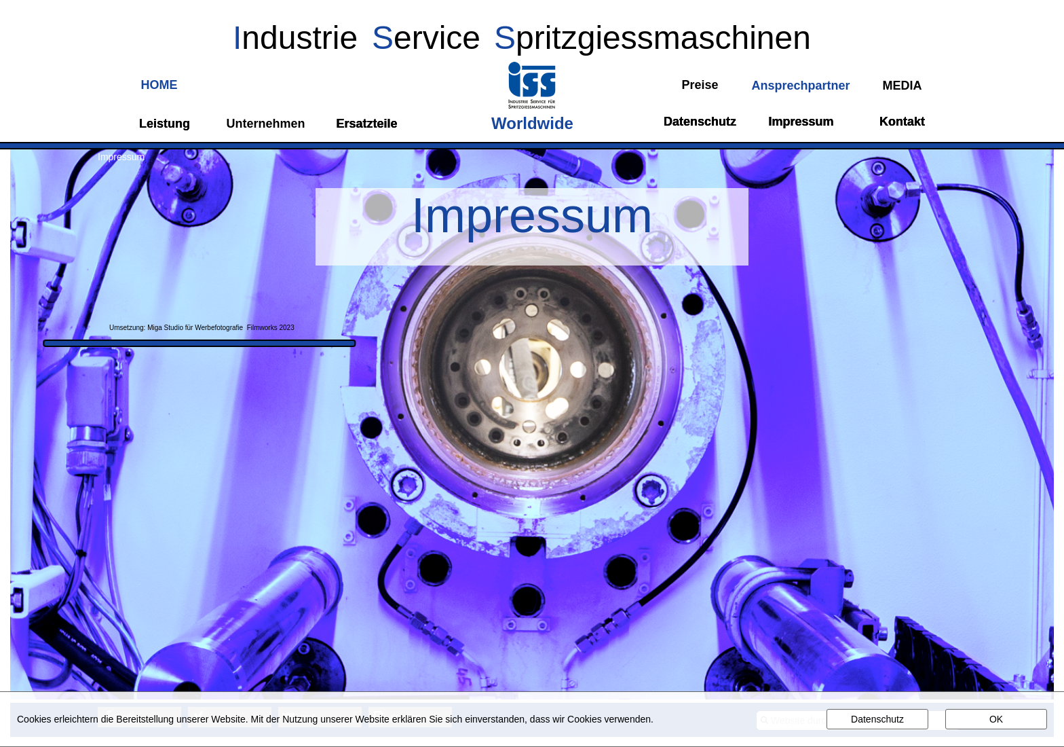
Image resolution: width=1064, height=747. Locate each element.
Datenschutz (877, 719)
